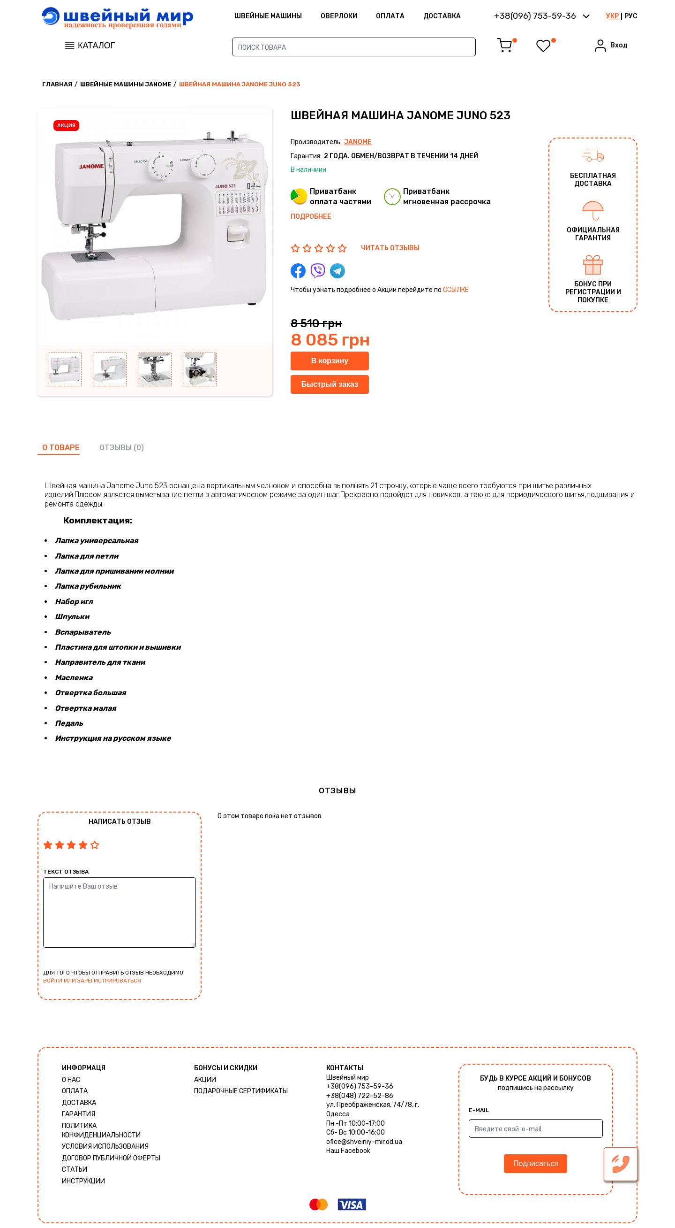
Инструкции (83, 1181)
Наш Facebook (348, 1151)
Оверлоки (339, 16)
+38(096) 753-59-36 (359, 1086)
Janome (358, 142)
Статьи (74, 1170)
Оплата (390, 16)
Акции (205, 1080)
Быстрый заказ (329, 384)
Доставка (442, 16)
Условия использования (105, 1147)
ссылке (456, 290)
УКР (612, 16)
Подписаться (535, 1163)
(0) (139, 447)
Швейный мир (347, 1078)
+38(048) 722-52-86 (359, 1096)
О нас (71, 1080)
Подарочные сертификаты (241, 1091)
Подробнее (311, 217)
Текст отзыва (66, 871)
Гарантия (78, 1114)
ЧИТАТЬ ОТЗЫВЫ (390, 248)
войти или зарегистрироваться (92, 980)
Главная (57, 84)
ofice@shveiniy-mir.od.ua (364, 1142)
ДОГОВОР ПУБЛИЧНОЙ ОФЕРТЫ (111, 1158)
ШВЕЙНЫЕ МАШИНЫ (268, 16)
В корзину (329, 361)
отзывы (115, 447)
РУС (631, 16)
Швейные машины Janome (125, 84)
